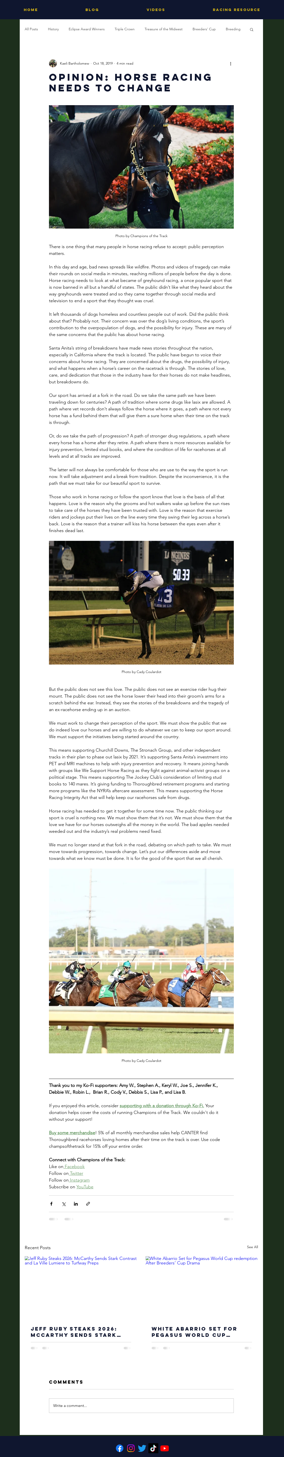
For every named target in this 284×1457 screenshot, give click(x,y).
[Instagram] (131, 1448)
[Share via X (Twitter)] (63, 1203)
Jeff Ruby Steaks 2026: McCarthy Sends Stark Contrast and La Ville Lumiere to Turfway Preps (80, 1332)
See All (252, 1247)
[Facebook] (120, 1448)
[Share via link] (88, 1203)
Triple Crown (125, 29)
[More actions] (231, 63)
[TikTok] (153, 1448)
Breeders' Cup (204, 29)
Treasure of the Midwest (164, 29)
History (53, 29)
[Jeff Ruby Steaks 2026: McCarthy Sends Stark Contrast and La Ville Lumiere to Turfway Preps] (81, 1288)
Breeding (233, 29)
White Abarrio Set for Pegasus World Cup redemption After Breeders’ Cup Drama (195, 1332)
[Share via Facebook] (51, 1203)
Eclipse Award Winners (87, 29)
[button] (251, 29)
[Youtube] (165, 1448)
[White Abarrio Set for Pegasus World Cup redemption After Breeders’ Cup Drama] (202, 1288)
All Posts (31, 29)
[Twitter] (142, 1448)
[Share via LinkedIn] (75, 1203)
